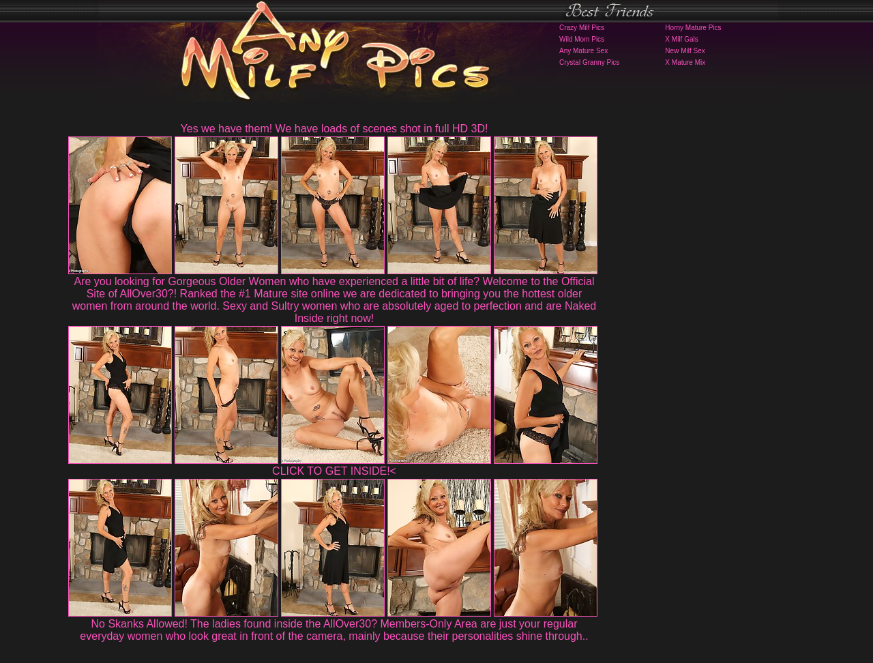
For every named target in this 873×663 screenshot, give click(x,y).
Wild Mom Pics (581, 39)
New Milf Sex (685, 51)
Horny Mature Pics (693, 27)
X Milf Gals (681, 39)
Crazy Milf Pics (581, 27)
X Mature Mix (685, 62)
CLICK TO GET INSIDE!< (334, 471)
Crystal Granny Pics (589, 62)
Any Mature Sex (583, 51)
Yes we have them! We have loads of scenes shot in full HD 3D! (334, 128)
